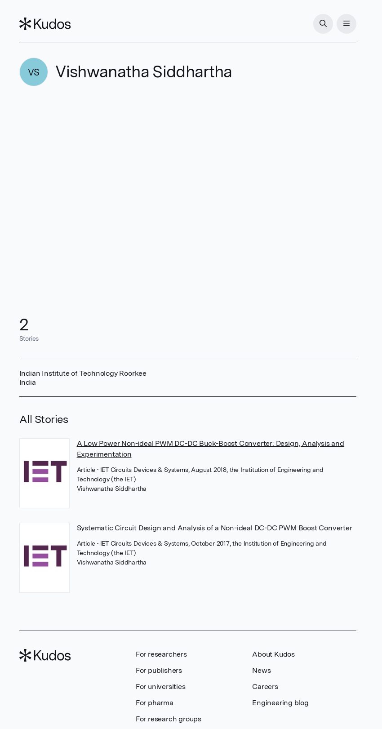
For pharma (154, 702)
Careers (265, 686)
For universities (161, 686)
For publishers (159, 670)
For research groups (168, 719)
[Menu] (346, 24)
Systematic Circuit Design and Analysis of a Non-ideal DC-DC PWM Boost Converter (214, 528)
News (261, 670)
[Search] (323, 24)
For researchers (161, 654)
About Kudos (273, 654)
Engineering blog (280, 702)
